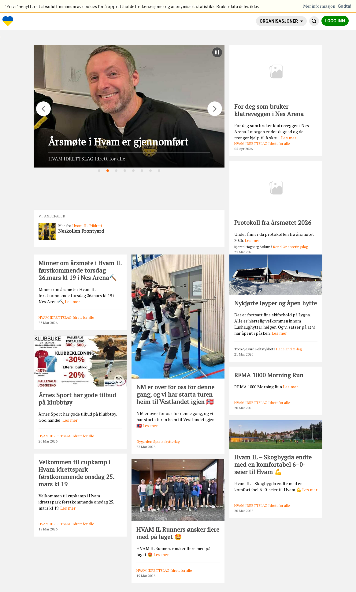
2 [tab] (107, 170)
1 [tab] (99, 170)
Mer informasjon (319, 6)
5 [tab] (133, 170)
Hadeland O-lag (289, 349)
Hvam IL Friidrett (87, 225)
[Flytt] (43, 108)
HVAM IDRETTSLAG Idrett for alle (86, 158)
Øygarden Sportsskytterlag (158, 441)
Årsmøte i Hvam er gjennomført (118, 141)
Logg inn (335, 20)
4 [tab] (125, 170)
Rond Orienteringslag (290, 246)
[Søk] (314, 21)
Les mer (288, 138)
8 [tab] (159, 170)
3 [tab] (116, 170)
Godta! (344, 6)
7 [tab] (150, 170)
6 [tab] (142, 170)
